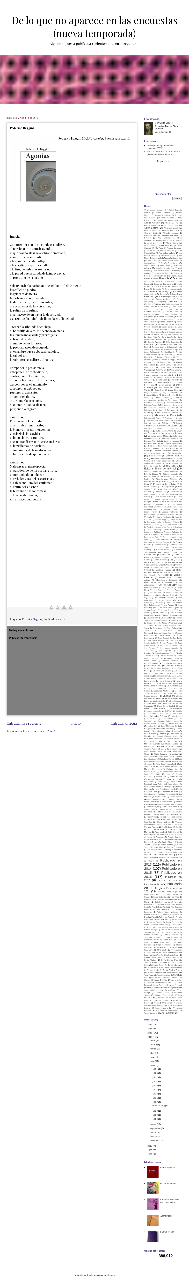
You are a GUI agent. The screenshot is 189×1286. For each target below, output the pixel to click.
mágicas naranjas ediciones (166, 731)
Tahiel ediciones (175, 965)
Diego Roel (173, 390)
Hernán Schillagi (166, 577)
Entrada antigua (123, 723)
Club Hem (149, 344)
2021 (150, 1154)
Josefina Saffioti (150, 643)
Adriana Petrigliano (162, 215)
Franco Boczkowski (164, 542)
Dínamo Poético (169, 395)
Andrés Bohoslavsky (169, 263)
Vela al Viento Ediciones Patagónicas (163, 987)
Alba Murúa (158, 220)
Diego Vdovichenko (170, 393)
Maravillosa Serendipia (153, 739)
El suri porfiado (167, 486)
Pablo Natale (160, 832)
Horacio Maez (167, 582)
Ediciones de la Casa (153, 410)
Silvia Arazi (174, 947)
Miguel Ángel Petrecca (156, 799)
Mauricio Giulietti (150, 794)
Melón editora (176, 796)
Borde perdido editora (163, 284)
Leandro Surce (166, 688)
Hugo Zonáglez (176, 590)
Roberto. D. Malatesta (170, 914)
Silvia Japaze (176, 950)
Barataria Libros (160, 276)
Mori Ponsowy (176, 804)
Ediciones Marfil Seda (152, 441)
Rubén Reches (150, 925)
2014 (150, 1028)
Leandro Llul (149, 688)
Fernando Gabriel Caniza (172, 525)
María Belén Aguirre (169, 749)
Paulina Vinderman (174, 847)
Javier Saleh (166, 618)
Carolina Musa (172, 312)
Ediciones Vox (175, 453)
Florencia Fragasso (163, 532)
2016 (150, 1037)
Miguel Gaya (174, 799)
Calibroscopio (165, 296)
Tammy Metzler (153, 970)
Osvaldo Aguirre (151, 827)
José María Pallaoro (156, 640)
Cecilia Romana (151, 327)
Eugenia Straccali (170, 509)
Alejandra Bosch (171, 228)
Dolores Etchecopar (161, 398)
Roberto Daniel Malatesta (167, 912)
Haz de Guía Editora (165, 572)
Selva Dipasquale (160, 942)
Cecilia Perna (174, 324)
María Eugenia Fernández (166, 754)
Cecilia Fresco (160, 324)
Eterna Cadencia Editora (163, 507)
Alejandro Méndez (170, 233)
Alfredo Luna (161, 240)
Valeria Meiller (176, 980)
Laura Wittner (172, 686)
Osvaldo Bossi (166, 827)
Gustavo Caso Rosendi (162, 567)
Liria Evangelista (175, 708)
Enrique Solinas (151, 502)
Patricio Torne (150, 842)
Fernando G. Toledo (151, 525)
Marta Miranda (173, 784)
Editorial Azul (155, 456)
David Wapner (175, 370)
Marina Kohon (176, 776)
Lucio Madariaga (167, 726)
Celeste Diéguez (168, 327)
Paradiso (159, 837)
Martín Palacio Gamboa (163, 789)
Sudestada (166, 962)
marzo (153, 1049)
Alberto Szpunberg (169, 225)
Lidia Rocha (152, 703)
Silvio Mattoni (150, 960)
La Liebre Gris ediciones (162, 671)
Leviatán (167, 696)
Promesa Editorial (166, 857)
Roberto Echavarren (151, 914)
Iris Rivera (160, 603)
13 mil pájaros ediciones (153, 210)
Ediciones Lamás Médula (158, 436)
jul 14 (155, 1081)
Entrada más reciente (24, 723)
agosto (153, 1124)
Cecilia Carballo (166, 322)
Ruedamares (177, 925)
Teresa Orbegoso (154, 972)
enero (153, 1040)
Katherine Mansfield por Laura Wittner (169, 1201)
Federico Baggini (32, 619)
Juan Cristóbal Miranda (169, 646)
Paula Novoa (167, 844)
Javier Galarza (159, 613)
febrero (153, 1044)
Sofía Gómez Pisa (169, 960)
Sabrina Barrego (150, 930)
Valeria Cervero (166, 123)
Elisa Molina (174, 492)
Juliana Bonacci (167, 656)
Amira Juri (151, 251)
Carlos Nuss (163, 307)
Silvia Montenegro (170, 952)
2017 (150, 1146)
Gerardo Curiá (150, 555)
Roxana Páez (176, 920)
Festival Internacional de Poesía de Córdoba (164, 527)
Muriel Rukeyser (153, 807)
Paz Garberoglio (166, 850)
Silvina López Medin (153, 957)
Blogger (110, 1275)
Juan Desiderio (150, 648)
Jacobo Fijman (173, 608)
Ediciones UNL (158, 453)
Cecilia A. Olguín (167, 319)
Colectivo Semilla (166, 344)
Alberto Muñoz (150, 225)
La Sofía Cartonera (161, 676)
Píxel (146, 855)
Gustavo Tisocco (163, 570)
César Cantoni (156, 332)
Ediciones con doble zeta (171, 405)
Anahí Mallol (157, 258)
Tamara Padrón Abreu (173, 967)
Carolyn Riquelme (171, 314)
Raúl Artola (175, 897)
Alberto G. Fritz (171, 223)
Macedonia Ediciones (165, 729)
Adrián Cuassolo (163, 213)
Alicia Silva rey (166, 245)
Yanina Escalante (150, 1013)
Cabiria (163, 294)
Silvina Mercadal (172, 958)
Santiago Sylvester (152, 937)
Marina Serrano (155, 779)
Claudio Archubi (154, 342)
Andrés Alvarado (150, 263)
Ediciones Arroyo (150, 405)
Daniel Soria (165, 367)
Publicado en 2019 (153, 884)
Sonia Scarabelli (150, 962)
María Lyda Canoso (166, 759)
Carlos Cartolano (172, 304)
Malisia (163, 734)
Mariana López (172, 769)
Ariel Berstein (159, 271)
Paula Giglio (167, 842)
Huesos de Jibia (165, 585)
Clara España (167, 337)
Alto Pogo (159, 248)
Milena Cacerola (150, 802)
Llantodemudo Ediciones (157, 713)
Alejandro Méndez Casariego (156, 235)
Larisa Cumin (177, 676)
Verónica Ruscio (162, 993)
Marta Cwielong (159, 784)
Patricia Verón (157, 839)
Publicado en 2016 (54, 619)
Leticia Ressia (167, 693)
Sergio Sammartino (164, 945)
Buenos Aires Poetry (158, 291)
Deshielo (148, 382)
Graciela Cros (153, 562)
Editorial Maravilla (170, 474)
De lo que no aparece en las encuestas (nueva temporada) (95, 26)
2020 (150, 1150)
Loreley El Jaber (160, 716)
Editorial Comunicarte (162, 461)
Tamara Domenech (154, 967)
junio (152, 1061)
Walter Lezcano (161, 1008)
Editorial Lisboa (151, 474)
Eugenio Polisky (150, 512)
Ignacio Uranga (172, 593)
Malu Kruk (175, 734)
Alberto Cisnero (152, 223)
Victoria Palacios (161, 1000)
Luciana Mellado (175, 723)
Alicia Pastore (172, 243)
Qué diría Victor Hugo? (167, 892)
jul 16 (155, 1089)
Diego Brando (165, 385)
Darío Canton (161, 370)
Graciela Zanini (150, 565)
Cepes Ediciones (160, 329)
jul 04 (155, 1069)
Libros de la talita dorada (167, 698)
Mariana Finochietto (153, 769)
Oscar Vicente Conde (171, 824)
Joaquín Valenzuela (170, 623)
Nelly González (176, 814)
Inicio (76, 723)
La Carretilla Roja (153, 666)
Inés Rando (159, 598)
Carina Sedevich (163, 299)
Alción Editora (151, 228)
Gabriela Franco (163, 547)
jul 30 (155, 1119)
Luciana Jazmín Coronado (154, 724)
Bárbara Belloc (150, 279)
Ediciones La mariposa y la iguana (164, 433)
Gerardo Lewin (165, 555)
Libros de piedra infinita (154, 701)
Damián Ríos (165, 362)
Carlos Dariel (149, 307)
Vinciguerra (167, 1003)
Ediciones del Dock (165, 415)
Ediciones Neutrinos (171, 441)
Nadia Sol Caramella (171, 807)
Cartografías (148, 317)
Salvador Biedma (150, 932)
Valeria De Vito (160, 980)
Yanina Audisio (173, 1010)
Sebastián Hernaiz (151, 940)
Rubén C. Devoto (154, 922)
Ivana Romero (159, 608)
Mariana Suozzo (150, 772)
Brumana (175, 286)
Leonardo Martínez (162, 691)
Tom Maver (149, 975)
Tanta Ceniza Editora (172, 970)
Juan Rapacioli (165, 651)
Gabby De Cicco (160, 545)
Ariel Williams (173, 271)
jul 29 (155, 1115)
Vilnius (156, 1003)
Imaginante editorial (152, 595)
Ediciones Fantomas (153, 428)
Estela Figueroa (167, 1167)
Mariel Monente (162, 774)
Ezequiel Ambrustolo (170, 512)
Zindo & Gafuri (167, 1013)
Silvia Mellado (152, 952)
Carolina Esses (158, 309)
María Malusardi (162, 761)
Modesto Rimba (166, 802)
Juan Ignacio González (169, 648)
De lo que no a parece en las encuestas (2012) (160, 146)
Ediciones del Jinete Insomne (158, 421)
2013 (150, 1024)
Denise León (161, 380)
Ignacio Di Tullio (154, 593)
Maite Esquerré (150, 734)
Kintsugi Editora (151, 663)
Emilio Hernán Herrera (163, 497)
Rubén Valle (163, 925)
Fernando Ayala (154, 522)
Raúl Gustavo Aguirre (166, 899)
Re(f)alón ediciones (162, 902)
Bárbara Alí (174, 276)
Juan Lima (148, 651)
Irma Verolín (155, 605)
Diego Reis (159, 390)
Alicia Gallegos (176, 240)
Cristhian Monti (167, 352)
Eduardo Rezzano (151, 482)
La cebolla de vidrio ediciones (156, 668)
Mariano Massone (166, 772)
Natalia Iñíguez (166, 809)
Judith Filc (174, 653)
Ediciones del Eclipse (152, 418)
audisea (147, 273)
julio (152, 1065)
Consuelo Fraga (171, 350)
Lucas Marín (152, 719)
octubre (154, 1132)
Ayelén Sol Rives (162, 273)
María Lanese (169, 756)
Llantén (179, 711)
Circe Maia (152, 337)
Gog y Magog (176, 560)
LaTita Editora (172, 678)
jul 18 (155, 1094)
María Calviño (149, 751)
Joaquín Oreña (152, 623)
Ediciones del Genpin (173, 418)
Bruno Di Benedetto (152, 289)
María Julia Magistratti (152, 756)
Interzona (170, 598)
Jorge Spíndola (163, 638)
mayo (153, 1057)
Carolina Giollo (173, 309)
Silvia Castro (162, 950)
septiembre (155, 1128)
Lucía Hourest (173, 721)
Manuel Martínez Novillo (167, 736)
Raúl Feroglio (149, 899)
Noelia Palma (153, 819)
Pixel (177, 852)
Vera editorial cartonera (153, 990)
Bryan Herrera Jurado (173, 289)
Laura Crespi (149, 681)
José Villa (173, 640)
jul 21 (155, 1098)
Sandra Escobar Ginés (170, 932)
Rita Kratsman (163, 909)
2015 (150, 1033)
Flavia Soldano (169, 529)
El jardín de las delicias (164, 484)
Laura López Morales (153, 686)
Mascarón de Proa (170, 792)
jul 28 (155, 1111)
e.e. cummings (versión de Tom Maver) (161, 400)
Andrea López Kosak (170, 261)
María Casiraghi (164, 751)
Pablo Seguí (149, 834)
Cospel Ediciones (151, 352)
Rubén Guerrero (172, 922)
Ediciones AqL (172, 402)
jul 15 (155, 1085)
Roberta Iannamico (169, 1183)
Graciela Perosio (171, 562)
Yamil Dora (159, 1010)
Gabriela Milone (162, 550)
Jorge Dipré (167, 630)
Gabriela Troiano (170, 552)
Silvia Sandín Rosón (171, 955)
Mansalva (147, 736)
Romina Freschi (151, 917)
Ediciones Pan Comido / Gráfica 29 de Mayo (163, 443)
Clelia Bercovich (172, 342)
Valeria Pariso (153, 982)
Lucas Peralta (167, 718)
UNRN (176, 975)
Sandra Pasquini (151, 935)
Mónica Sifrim (162, 804)
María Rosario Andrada (164, 764)
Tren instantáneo (163, 975)
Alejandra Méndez (151, 230)
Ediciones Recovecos (158, 446)
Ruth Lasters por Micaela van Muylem (163, 927)
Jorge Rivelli (165, 635)
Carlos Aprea (160, 302)
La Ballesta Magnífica (172, 663)
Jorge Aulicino (173, 628)
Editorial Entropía (151, 472)
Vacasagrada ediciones (153, 978)
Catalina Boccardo (165, 317)
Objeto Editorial (163, 822)
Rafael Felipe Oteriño (153, 894)
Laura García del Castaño (167, 683)
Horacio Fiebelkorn (151, 582)
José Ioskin (177, 638)
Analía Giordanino (174, 258)
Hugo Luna (167, 587)
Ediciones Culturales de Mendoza (163, 408)
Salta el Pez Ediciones (170, 930)
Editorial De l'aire (161, 463)
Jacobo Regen (167, 610)
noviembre (155, 1136)
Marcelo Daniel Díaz (168, 741)
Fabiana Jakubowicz (164, 517)
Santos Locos (172, 937)
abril (152, 1053)
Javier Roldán (152, 618)
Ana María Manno (168, 256)
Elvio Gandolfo (166, 494)
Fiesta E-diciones (153, 530)
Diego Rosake (150, 392)
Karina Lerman (173, 658)
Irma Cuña (171, 603)
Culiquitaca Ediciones (163, 357)
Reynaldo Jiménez (163, 904)
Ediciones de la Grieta (162, 413)
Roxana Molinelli (161, 919)
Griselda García (165, 565)
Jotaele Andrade (167, 643)
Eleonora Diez (160, 492)
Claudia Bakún (160, 340)
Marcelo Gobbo (171, 744)
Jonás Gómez (158, 628)
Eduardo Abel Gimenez (166, 479)
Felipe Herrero (176, 519)
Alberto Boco (173, 220)
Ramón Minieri (172, 894)
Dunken (176, 398)
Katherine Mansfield (170, 661)
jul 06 (155, 1073)
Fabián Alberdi (149, 514)
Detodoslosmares (164, 382)
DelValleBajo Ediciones (163, 377)
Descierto (175, 380)
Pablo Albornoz (160, 829)
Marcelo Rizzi (150, 746)
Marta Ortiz (148, 787)
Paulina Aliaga (158, 847)
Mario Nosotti (149, 782)
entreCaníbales (168, 502)
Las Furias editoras (155, 678)
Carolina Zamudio (151, 314)
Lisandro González (154, 711)
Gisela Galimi (160, 560)
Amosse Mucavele (167, 251)
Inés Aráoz (170, 595)
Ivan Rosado (169, 605)
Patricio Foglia (172, 839)
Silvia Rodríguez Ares (152, 955)
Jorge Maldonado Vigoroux (164, 633)
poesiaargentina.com (163, 854)
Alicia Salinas (149, 245)
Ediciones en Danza (167, 425)
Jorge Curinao (150, 630)
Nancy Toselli (149, 809)
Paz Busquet (152, 850)
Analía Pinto (152, 261)
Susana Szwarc (158, 965)
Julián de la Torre (151, 656)
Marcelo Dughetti (152, 744)
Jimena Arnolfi (176, 620)
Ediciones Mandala (170, 438)
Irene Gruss (165, 600)
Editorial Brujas (159, 458)
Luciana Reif (152, 726)
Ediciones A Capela (152, 402)
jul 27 (155, 1102)
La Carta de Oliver (171, 666)
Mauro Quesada (166, 794)
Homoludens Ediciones (166, 580)
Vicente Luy (162, 998)
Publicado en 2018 (168, 880)
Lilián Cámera (167, 703)
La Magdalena (157, 673)
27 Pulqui (170, 210)
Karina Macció (150, 661)
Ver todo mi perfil (163, 132)
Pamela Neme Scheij (165, 834)
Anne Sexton (165, 266)
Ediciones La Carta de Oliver (169, 431)
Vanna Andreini (175, 985)
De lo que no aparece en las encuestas (162, 372)
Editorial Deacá (170, 466)
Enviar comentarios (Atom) (39, 731)
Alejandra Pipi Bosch (170, 230)
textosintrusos (172, 972)
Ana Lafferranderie (167, 253)
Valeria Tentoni (167, 982)
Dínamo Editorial (151, 395)
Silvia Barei (148, 950)
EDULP (165, 482)
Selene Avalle (168, 940)
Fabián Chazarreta (165, 514)
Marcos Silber (167, 746)
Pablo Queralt (173, 832)
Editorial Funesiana (170, 472)
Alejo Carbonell (164, 238)
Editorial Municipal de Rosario (157, 476)
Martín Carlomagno (164, 787)
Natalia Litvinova (164, 812)
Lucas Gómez (176, 716)
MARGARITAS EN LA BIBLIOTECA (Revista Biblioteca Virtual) (163, 153)
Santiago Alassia (171, 935)
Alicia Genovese (154, 243)
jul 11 (155, 1077)
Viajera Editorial (162, 995)
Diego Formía (163, 387)
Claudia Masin (175, 339)
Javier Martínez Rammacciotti (169, 615)
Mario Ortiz (162, 782)
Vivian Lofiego (159, 1005)
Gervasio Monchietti (162, 557)
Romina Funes (166, 917)
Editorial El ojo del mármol (160, 468)
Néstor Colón (152, 817)
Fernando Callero (172, 522)
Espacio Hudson (163, 504)
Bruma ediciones (160, 286)
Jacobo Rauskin (150, 610)
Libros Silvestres (175, 701)
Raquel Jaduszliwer (160, 897)
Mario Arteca (172, 779)
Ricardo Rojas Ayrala (160, 907)
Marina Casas (160, 777)
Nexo (162, 817)
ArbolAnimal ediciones (165, 268)
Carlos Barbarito (175, 301)
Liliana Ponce (159, 708)
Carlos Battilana (154, 304)
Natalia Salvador (160, 814)
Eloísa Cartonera (150, 494)
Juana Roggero (161, 653)
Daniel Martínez (166, 365)
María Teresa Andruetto (169, 766)
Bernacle (158, 281)
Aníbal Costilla (150, 266)
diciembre (155, 1140)
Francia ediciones (161, 540)
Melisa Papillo (160, 797)
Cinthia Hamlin (176, 334)
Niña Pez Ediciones (174, 817)
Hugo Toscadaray (159, 590)
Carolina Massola (152, 312)
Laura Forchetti (166, 681)
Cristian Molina (166, 355)
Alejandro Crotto (151, 233)
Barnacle (164, 278)
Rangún (147, 897)
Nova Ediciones (168, 819)
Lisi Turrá (169, 711)
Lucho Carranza (159, 721)
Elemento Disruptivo (163, 489)
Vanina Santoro (159, 985)
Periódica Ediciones (164, 852)
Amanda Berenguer (174, 248)
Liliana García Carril (165, 706)
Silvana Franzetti (160, 947)
